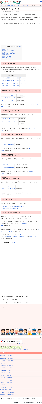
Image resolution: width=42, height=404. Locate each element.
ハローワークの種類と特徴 (5, 375)
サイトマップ (18, 398)
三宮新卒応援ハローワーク (8, 167)
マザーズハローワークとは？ (6, 380)
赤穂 (25, 80)
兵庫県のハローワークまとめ (8, 58)
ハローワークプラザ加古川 (8, 100)
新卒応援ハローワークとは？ (6, 384)
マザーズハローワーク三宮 (8, 118)
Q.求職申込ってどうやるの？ (6, 363)
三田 (3, 83)
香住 (21, 80)
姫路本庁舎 (7, 78)
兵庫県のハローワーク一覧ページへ (10, 208)
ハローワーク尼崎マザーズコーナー (10, 121)
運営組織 (33, 398)
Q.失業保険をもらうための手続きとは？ (8, 360)
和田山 (6, 83)
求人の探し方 (2, 398)
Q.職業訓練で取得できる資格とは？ (7, 367)
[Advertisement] (21, 35)
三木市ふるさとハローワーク (8, 186)
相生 (18, 85)
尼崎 (18, 78)
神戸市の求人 (8, 236)
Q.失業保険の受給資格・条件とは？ (7, 355)
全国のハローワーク (10, 398)
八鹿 (25, 78)
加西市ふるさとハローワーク (8, 188)
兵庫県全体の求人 (33, 236)
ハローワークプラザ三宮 (7, 95)
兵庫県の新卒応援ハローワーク (8, 54)
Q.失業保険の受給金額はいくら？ (7, 358)
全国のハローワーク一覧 (5, 372)
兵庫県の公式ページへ (6, 57)
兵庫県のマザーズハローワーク (8, 52)
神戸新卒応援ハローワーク (8, 165)
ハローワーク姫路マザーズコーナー (10, 124)
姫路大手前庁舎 (8, 80)
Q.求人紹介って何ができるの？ (6, 365)
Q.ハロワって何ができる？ (5, 389)
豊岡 (18, 80)
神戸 (3, 78)
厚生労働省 (21, 343)
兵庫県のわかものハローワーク (8, 53)
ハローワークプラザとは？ (6, 377)
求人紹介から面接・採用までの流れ (7, 392)
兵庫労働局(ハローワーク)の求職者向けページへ (13, 206)
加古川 (6, 85)
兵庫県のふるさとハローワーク (8, 56)
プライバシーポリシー (26, 398)
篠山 (25, 83)
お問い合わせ (2, 399)
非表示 (19, 46)
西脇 (14, 83)
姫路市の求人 (22, 236)
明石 (14, 80)
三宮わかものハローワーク (8, 144)
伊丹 (3, 80)
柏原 (21, 83)
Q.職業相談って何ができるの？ (6, 370)
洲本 (18, 83)
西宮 (14, 78)
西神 (3, 85)
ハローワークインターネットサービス (25, 234)
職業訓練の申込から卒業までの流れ (7, 394)
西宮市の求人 (15, 236)
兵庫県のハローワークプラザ (8, 50)
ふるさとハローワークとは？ (6, 387)
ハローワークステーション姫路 (9, 97)
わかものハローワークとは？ (6, 382)
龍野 (14, 85)
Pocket (14, 242)
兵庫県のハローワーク (6, 49)
